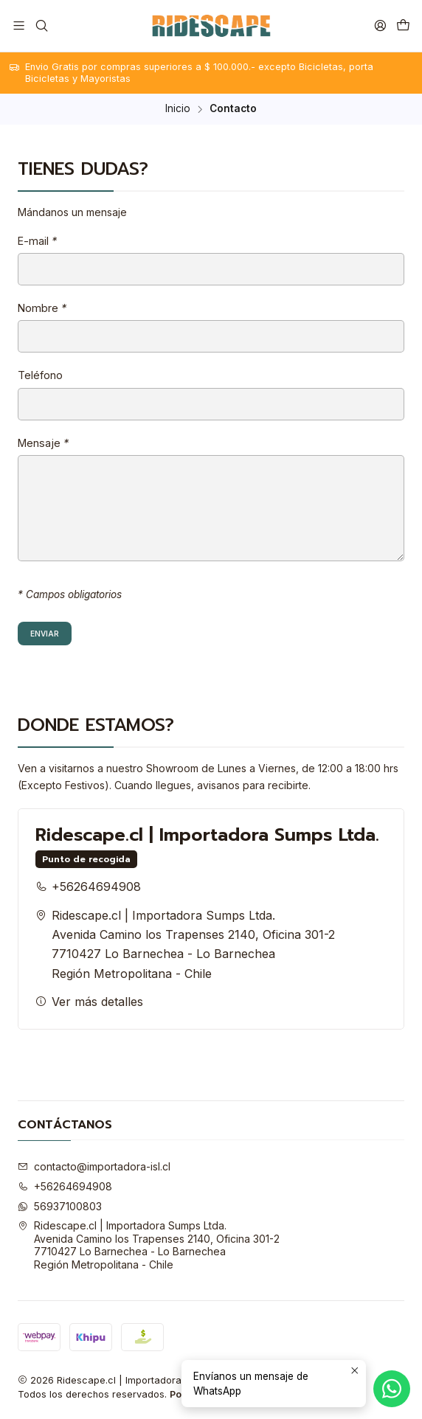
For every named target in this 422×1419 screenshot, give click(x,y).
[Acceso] (380, 25)
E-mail (37, 241)
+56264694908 (88, 886)
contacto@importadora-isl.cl (94, 1166)
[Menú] (19, 25)
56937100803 (60, 1206)
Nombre (42, 308)
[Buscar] (41, 25)
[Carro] (403, 25)
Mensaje (43, 443)
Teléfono (40, 375)
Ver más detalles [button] (89, 1001)
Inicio (177, 109)
